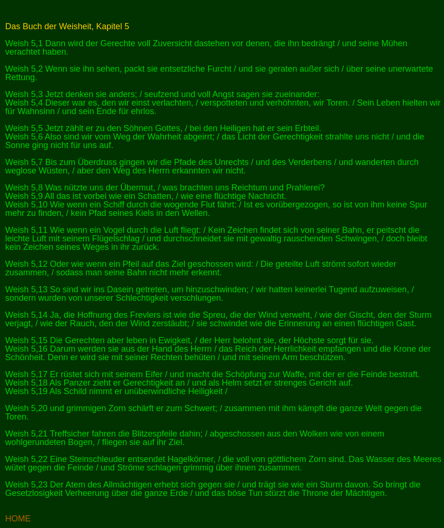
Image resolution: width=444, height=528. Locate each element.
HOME (18, 518)
